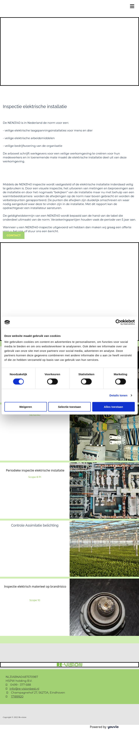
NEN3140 (34, 414)
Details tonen (118, 395)
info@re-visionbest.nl (24, 688)
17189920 (17, 696)
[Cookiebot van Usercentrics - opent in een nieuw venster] (118, 322)
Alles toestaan (113, 406)
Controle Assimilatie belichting (34, 525)
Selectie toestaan (69, 406)
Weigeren (25, 406)
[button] (13, 235)
